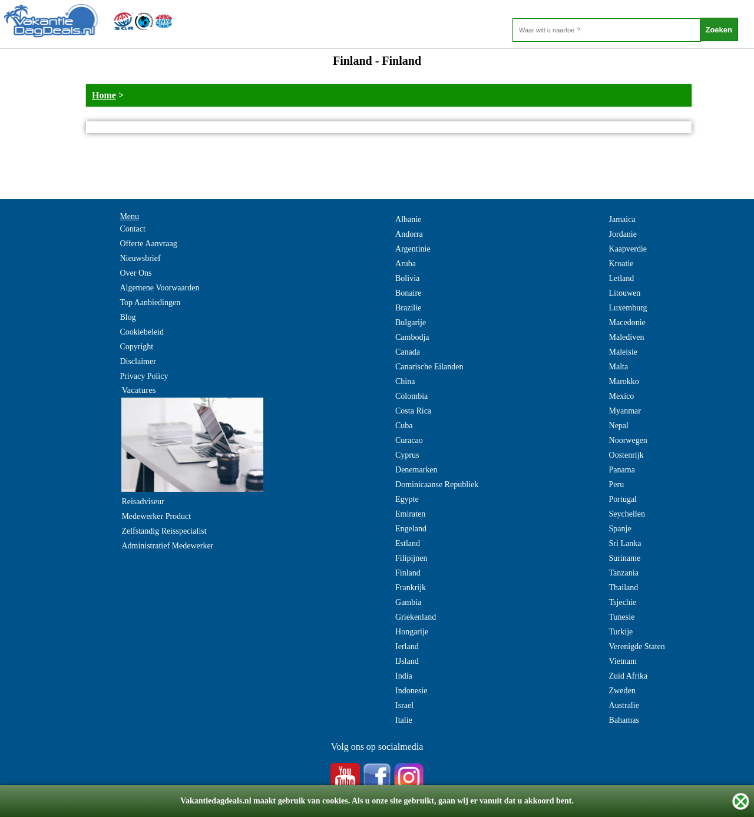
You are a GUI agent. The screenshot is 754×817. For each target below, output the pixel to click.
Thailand (624, 587)
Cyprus (407, 455)
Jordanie (623, 234)
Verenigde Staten (637, 646)
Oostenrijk (626, 455)
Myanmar (625, 410)
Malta (619, 366)
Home (104, 95)
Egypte (407, 499)
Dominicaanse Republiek (436, 484)
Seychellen (627, 514)
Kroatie (621, 263)
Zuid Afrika (628, 676)
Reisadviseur (142, 501)
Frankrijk (410, 587)
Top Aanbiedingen (150, 302)
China (405, 381)
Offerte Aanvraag (148, 243)
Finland (408, 572)
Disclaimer (138, 361)
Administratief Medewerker (167, 545)
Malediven (626, 337)
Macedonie (627, 322)
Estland (407, 543)
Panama (622, 469)
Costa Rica (413, 410)
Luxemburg (628, 307)
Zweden (622, 690)
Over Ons (135, 273)
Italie (403, 720)
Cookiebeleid (142, 332)
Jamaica (622, 219)
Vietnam (623, 661)
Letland (621, 278)
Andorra (409, 234)
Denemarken (416, 469)
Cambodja (412, 337)
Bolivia (407, 278)
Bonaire (408, 293)
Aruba (405, 263)
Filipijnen (411, 558)
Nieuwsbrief (140, 258)
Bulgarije (410, 322)
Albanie (408, 219)
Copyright (136, 346)
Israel (404, 705)
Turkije (621, 631)
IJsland (407, 661)
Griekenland (415, 617)
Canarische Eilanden (429, 366)
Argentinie (413, 248)
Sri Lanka (625, 543)
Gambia (408, 602)
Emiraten (410, 514)
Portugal (623, 499)
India (403, 676)
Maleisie (623, 352)
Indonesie (411, 690)
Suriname (625, 558)
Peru (616, 484)
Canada (407, 352)
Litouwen (625, 293)
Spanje (620, 528)
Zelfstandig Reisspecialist (163, 531)
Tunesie (622, 617)
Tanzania (624, 572)
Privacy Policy (144, 376)
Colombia (411, 396)
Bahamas (624, 720)
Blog (127, 317)
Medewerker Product (156, 516)
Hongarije (411, 631)
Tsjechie (622, 602)
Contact (132, 228)
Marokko (624, 381)
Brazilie (408, 307)
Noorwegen (628, 440)
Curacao (409, 440)
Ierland (407, 646)
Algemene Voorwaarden (159, 287)
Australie (624, 705)
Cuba (404, 425)
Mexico (621, 396)
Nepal (619, 425)
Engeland (410, 528)
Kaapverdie (628, 248)
